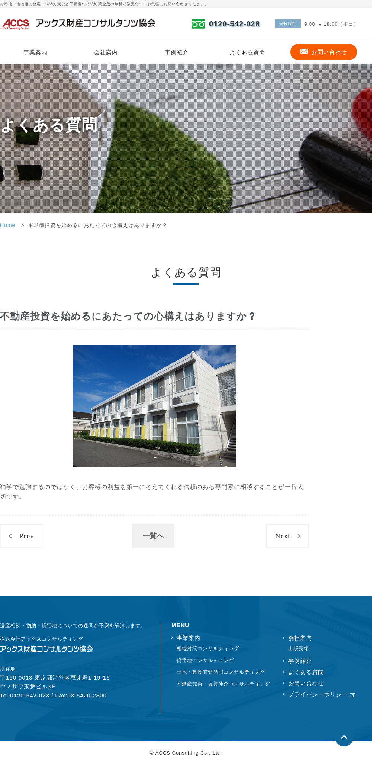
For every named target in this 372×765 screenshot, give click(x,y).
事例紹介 (177, 52)
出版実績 (298, 648)
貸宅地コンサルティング (205, 660)
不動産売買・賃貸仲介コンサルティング (223, 684)
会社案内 (106, 52)
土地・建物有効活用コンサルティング (221, 672)
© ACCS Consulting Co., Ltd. (186, 753)
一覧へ (153, 535)
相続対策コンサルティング (208, 648)
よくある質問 (247, 52)
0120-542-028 (234, 24)
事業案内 (35, 52)
